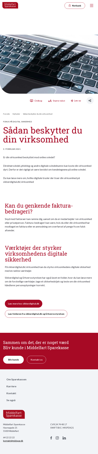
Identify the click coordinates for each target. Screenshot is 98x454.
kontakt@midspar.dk (13, 440)
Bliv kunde (13, 359)
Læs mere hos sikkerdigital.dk (23, 303)
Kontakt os (37, 359)
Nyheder (16, 114)
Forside (6, 114)
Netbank (74, 5)
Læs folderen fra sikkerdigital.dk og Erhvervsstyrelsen (36, 313)
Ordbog (36, 100)
